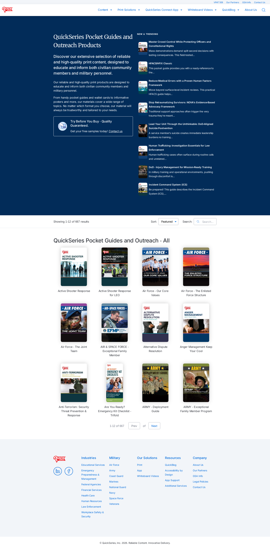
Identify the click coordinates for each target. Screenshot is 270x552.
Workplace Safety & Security (92, 514)
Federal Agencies (91, 484)
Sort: (154, 221)
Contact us (115, 131)
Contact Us (259, 2)
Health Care (88, 495)
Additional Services (176, 485)
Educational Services (93, 464)
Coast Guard (116, 475)
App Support (172, 480)
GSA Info (246, 2)
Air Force (114, 464)
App (139, 470)
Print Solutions (127, 9)
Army (112, 470)
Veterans (114, 503)
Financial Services (91, 489)
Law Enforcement (91, 506)
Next (154, 426)
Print (139, 464)
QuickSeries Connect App (162, 9)
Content (103, 9)
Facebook (69, 471)
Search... (205, 221)
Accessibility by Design (174, 472)
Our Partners (233, 2)
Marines (113, 481)
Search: (187, 221)
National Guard (117, 487)
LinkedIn (57, 471)
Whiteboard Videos (200, 9)
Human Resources (91, 501)
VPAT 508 (218, 2)
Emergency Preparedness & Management (90, 474)
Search (266, 10)
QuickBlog (229, 9)
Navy (112, 492)
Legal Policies (200, 481)
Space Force (116, 498)
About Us (251, 9)
